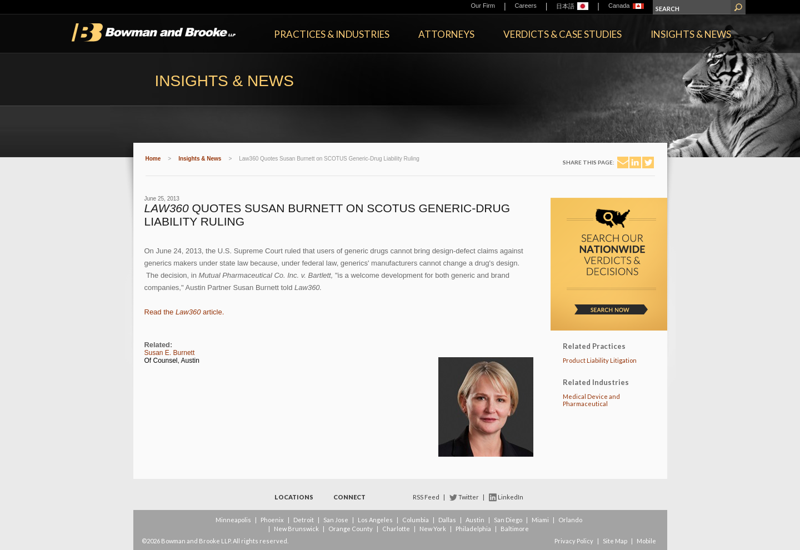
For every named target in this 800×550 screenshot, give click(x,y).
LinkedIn (510, 497)
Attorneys (446, 34)
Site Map (615, 540)
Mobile (646, 540)
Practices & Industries (331, 34)
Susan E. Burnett (169, 353)
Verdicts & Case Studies (562, 34)
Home (153, 159)
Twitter (468, 497)
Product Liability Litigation (600, 360)
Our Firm (483, 5)
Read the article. (184, 312)
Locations (293, 497)
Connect (349, 497)
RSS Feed (426, 497)
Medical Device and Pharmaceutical (591, 400)
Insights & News (691, 34)
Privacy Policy (573, 540)
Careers (526, 5)
